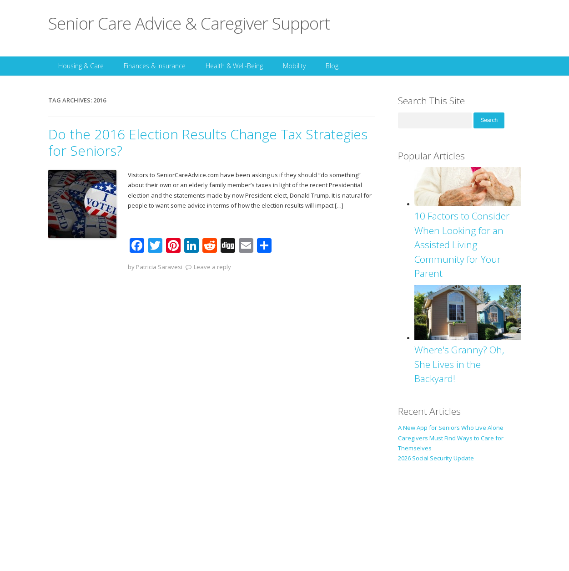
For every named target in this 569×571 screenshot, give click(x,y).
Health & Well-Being (234, 65)
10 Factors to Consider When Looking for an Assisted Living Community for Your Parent (461, 244)
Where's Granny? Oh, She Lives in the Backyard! (459, 364)
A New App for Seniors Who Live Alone (451, 427)
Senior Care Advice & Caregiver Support (189, 23)
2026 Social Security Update (436, 458)
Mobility (294, 65)
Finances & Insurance (155, 65)
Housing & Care (81, 65)
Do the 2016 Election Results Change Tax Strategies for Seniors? (208, 142)
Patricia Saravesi (159, 267)
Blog (332, 65)
